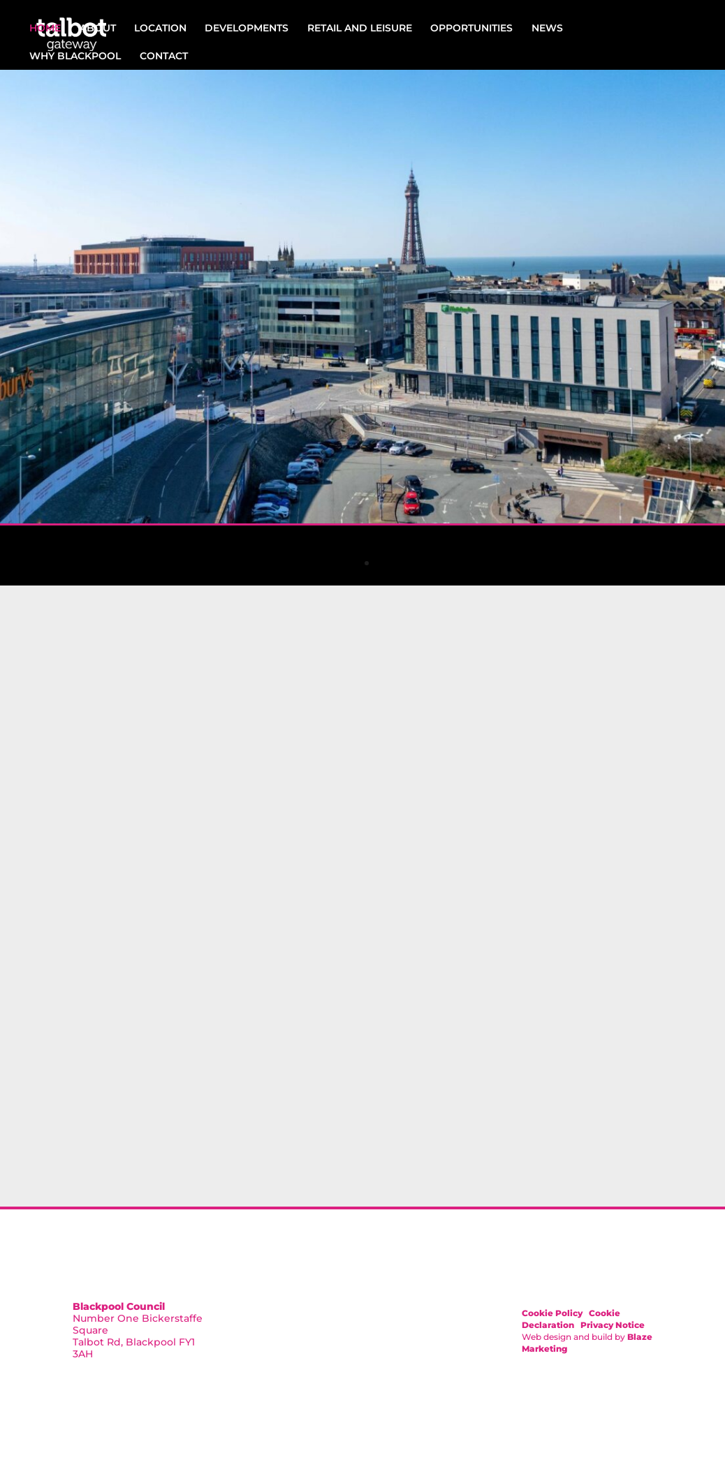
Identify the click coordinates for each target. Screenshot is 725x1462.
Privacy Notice (612, 1325)
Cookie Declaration (571, 1319)
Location (160, 28)
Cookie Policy (552, 1313)
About (98, 28)
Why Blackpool (75, 56)
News (547, 28)
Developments (246, 28)
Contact (164, 56)
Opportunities (471, 28)
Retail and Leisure (359, 28)
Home (45, 28)
